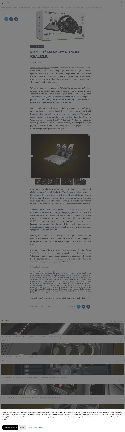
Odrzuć (22, 427)
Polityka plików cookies (35, 427)
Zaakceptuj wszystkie (10, 427)
